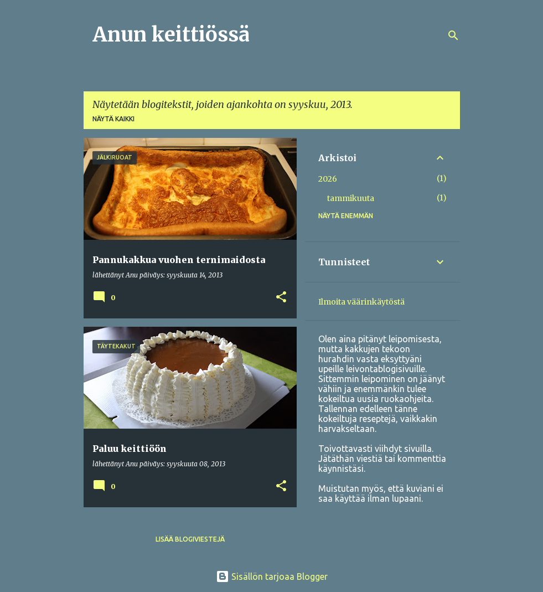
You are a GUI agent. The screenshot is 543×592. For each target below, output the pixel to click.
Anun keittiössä (171, 34)
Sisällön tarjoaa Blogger (272, 576)
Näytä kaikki (113, 118)
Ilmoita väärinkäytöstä (361, 302)
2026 (327, 179)
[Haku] (453, 35)
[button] (281, 297)
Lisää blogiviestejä (190, 539)
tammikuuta (350, 198)
